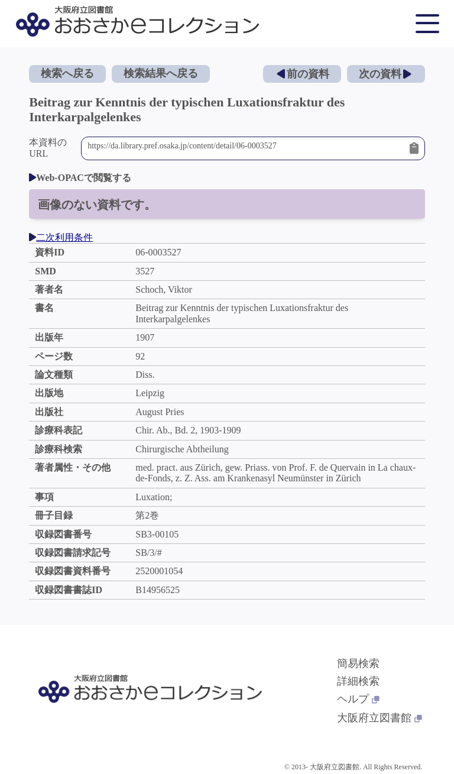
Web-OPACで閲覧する (80, 178)
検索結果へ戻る (161, 73)
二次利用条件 (61, 237)
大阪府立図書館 (379, 718)
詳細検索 (358, 681)
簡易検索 (358, 663)
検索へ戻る (67, 73)
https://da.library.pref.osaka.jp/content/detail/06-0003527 (245, 148)
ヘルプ (358, 699)
